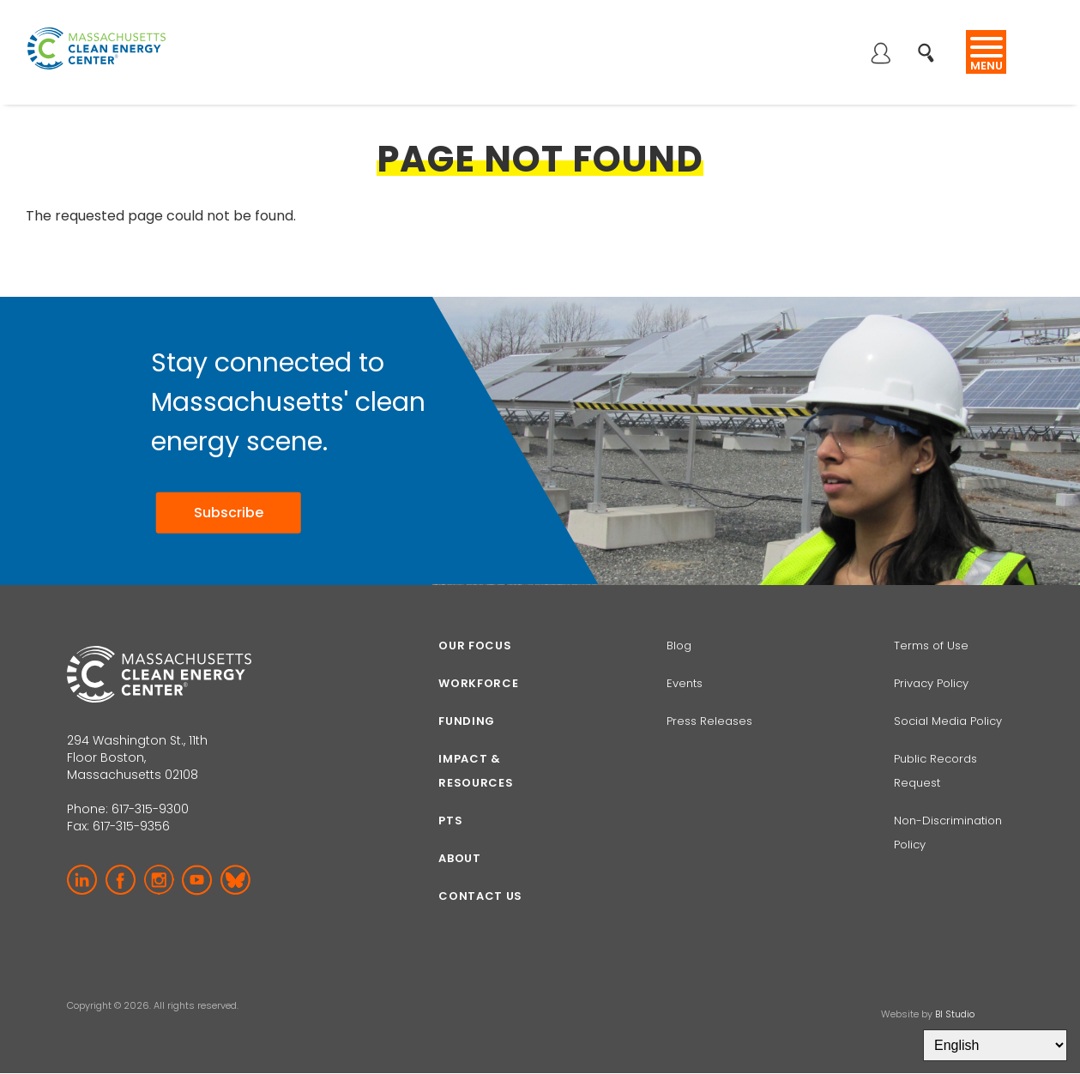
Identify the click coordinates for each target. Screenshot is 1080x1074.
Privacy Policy (931, 683)
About (459, 858)
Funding (466, 721)
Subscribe (225, 513)
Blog (679, 645)
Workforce (478, 683)
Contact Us (480, 896)
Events (685, 683)
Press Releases (709, 721)
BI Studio (954, 1014)
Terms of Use (931, 645)
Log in (880, 54)
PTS (450, 820)
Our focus (474, 645)
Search (931, 44)
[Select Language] (995, 1045)
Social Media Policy (949, 721)
